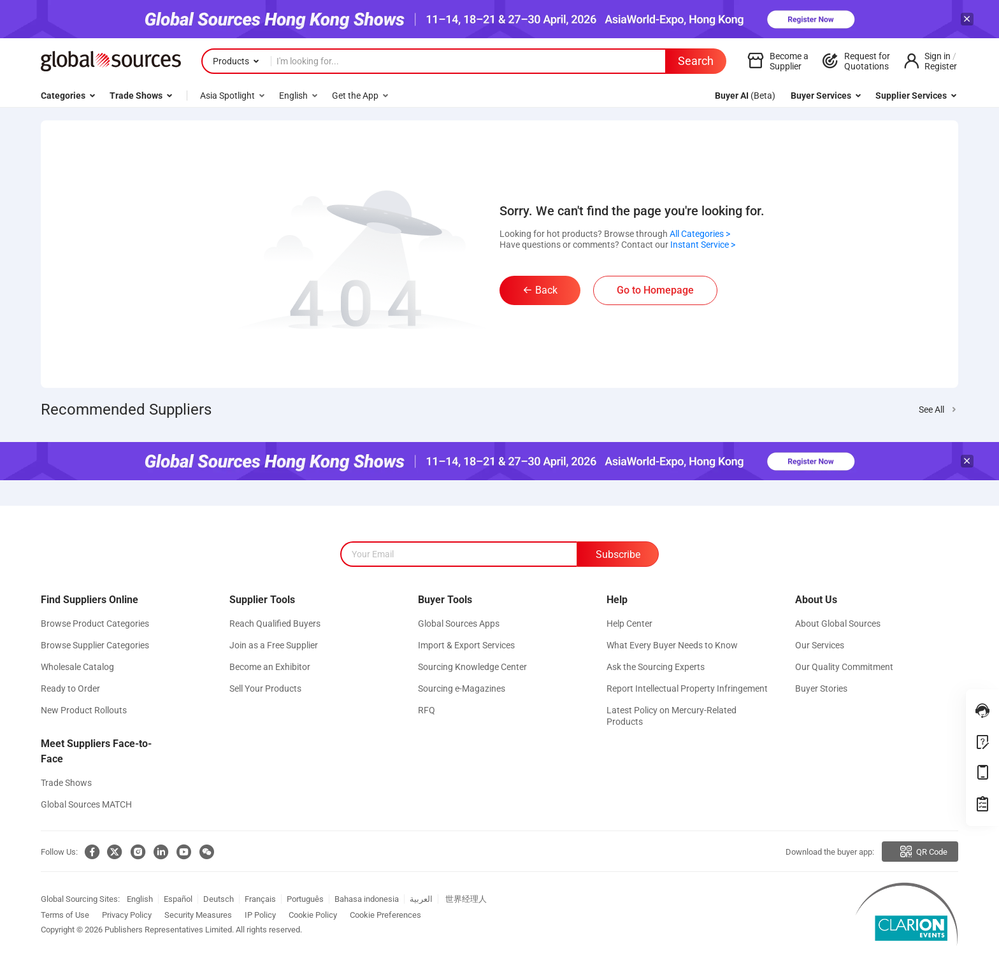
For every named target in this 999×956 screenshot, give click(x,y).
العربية (421, 899)
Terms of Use (65, 915)
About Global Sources (837, 623)
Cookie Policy (313, 915)
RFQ (426, 710)
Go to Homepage (655, 290)
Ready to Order (70, 688)
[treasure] (982, 804)
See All (931, 409)
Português (305, 899)
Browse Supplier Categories (95, 645)
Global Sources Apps (459, 623)
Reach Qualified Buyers (274, 623)
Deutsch (218, 899)
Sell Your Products (265, 688)
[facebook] (89, 852)
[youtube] (180, 852)
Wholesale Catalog (77, 667)
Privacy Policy (127, 915)
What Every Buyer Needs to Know (672, 645)
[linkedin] (158, 852)
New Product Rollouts (84, 710)
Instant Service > (702, 244)
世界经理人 (466, 899)
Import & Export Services (466, 645)
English (140, 899)
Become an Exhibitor (269, 667)
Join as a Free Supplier (273, 645)
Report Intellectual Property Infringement (687, 688)
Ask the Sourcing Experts (656, 667)
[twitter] (112, 852)
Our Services (819, 645)
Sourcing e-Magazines (461, 688)
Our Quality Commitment (844, 667)
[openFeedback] (982, 742)
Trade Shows (66, 783)
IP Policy (260, 915)
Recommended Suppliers (126, 409)
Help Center (629, 623)
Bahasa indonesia (366, 899)
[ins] (135, 852)
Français (260, 899)
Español (178, 899)
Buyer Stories (821, 688)
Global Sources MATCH (86, 804)
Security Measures (198, 915)
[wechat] (203, 852)
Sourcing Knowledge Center (472, 667)
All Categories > (700, 234)
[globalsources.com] (111, 61)
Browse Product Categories (95, 623)
